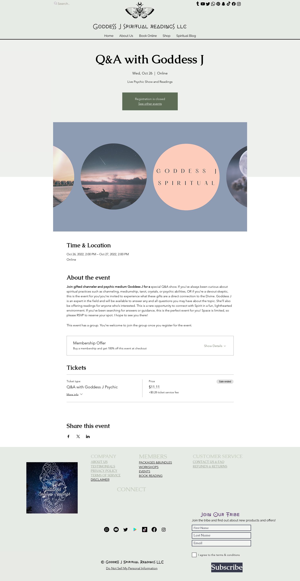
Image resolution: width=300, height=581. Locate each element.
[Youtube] (202, 3)
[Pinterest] (218, 3)
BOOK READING (150, 476)
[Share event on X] (78, 436)
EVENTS (144, 471)
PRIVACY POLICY (104, 471)
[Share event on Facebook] (68, 436)
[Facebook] (233, 3)
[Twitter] (207, 3)
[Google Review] (135, 529)
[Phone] (106, 529)
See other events (150, 104)
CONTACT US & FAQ (208, 462)
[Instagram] (238, 3)
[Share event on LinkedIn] (88, 436)
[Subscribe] (227, 567)
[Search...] (85, 4)
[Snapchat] (223, 3)
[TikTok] (228, 3)
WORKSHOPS (149, 467)
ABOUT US (99, 462)
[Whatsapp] (213, 3)
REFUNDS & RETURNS (210, 466)
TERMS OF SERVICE (105, 475)
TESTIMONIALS (103, 466)
